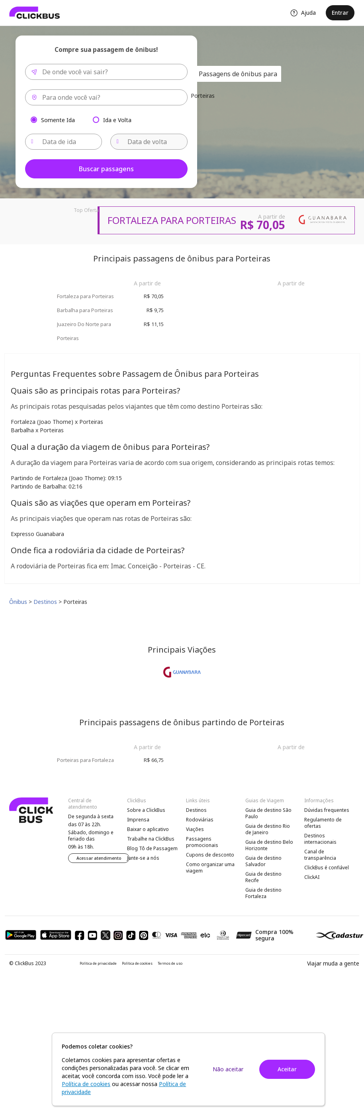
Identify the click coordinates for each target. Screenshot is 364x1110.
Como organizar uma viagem (210, 867)
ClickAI (311, 877)
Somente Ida (58, 120)
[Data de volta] (149, 142)
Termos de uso (170, 963)
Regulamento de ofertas (323, 822)
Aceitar (287, 1069)
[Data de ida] (63, 142)
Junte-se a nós (143, 858)
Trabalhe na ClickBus (150, 838)
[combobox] (106, 72)
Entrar (340, 12)
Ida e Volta (117, 120)
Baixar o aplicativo (148, 829)
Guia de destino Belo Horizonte (269, 845)
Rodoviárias (199, 819)
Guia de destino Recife (263, 877)
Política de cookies (137, 963)
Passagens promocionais (202, 842)
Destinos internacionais (320, 838)
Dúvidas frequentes (326, 810)
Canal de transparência (320, 854)
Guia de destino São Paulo (268, 813)
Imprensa (138, 819)
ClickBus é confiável (326, 867)
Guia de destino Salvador (263, 861)
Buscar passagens (106, 168)
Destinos (196, 810)
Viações (195, 829)
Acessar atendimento (98, 858)
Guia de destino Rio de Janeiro (267, 829)
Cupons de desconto (210, 854)
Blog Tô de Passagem (152, 848)
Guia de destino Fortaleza (263, 893)
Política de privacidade (98, 963)
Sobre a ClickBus (146, 810)
